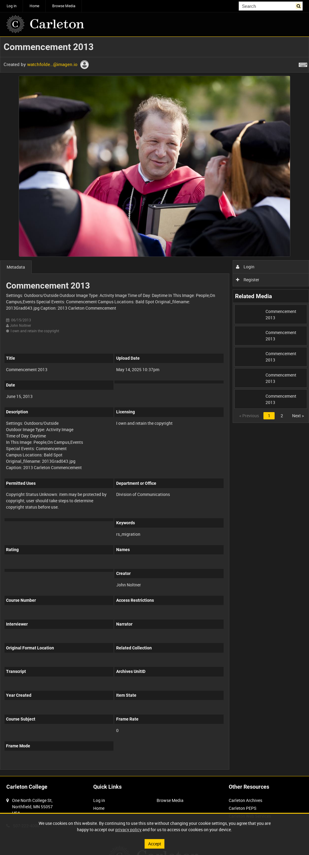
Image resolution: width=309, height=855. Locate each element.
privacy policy (128, 829)
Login (245, 267)
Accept (154, 844)
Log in (12, 5)
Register (247, 279)
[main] (154, 406)
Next (298, 415)
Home (34, 5)
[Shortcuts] (303, 63)
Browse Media (63, 5)
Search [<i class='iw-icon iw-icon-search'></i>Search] (299, 5)
